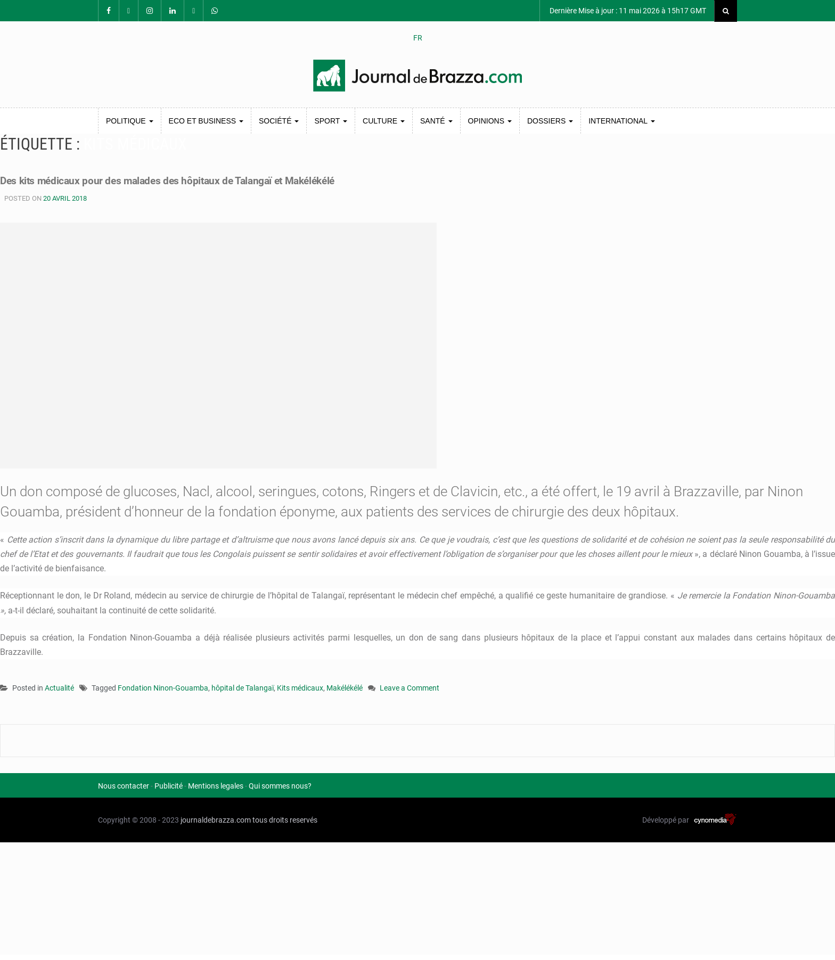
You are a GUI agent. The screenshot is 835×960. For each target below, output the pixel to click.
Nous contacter (123, 786)
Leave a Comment (409, 689)
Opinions (490, 121)
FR (417, 38)
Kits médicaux (300, 688)
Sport (330, 121)
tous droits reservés (284, 820)
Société (279, 121)
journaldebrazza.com (216, 820)
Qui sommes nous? (280, 786)
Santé (436, 121)
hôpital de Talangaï (242, 688)
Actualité (59, 688)
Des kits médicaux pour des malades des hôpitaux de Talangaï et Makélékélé (228, 179)
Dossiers (550, 121)
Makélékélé (344, 688)
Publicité (168, 786)
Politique (129, 121)
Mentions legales (215, 786)
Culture (384, 121)
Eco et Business (206, 121)
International (621, 121)
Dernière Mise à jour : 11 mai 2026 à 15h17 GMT (627, 10)
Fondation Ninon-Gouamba (163, 688)
